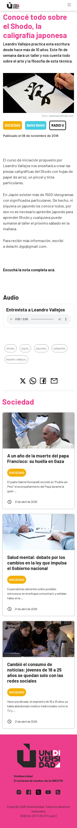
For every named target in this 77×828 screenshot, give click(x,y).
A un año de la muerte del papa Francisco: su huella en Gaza (38, 458)
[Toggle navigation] (69, 5)
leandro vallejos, (16, 359)
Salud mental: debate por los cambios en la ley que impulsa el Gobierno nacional (37, 562)
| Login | (52, 816)
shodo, (10, 348)
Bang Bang (36, 125)
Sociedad (12, 125)
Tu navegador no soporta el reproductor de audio (38, 319)
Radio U (57, 125)
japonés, (41, 348)
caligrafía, (59, 348)
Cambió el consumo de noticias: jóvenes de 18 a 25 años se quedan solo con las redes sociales (35, 672)
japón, (25, 348)
